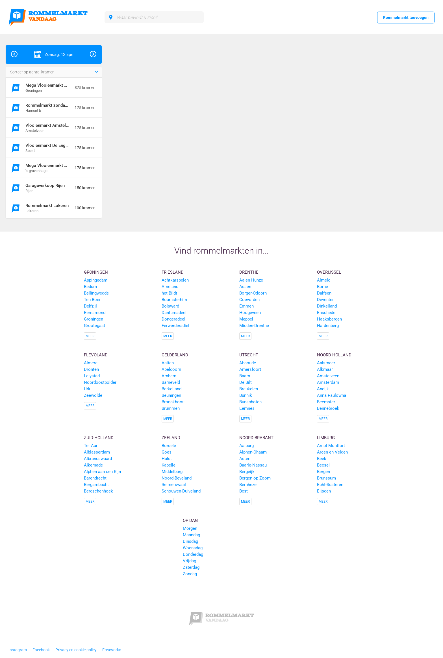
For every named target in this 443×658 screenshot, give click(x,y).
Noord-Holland (334, 355)
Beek (321, 458)
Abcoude (247, 362)
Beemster (326, 401)
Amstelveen (328, 375)
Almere (90, 362)
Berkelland (171, 388)
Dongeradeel (173, 319)
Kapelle (168, 465)
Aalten (168, 362)
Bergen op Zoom (255, 478)
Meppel (246, 319)
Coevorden (249, 299)
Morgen (190, 528)
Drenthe (249, 272)
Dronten (91, 369)
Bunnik (245, 395)
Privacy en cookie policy (76, 650)
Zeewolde (93, 395)
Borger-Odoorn (253, 293)
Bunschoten (250, 401)
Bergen (323, 471)
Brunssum (326, 478)
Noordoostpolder (100, 382)
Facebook (41, 650)
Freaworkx (111, 650)
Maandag (191, 534)
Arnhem (169, 375)
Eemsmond (94, 312)
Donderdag (193, 554)
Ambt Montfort (331, 445)
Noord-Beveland (177, 478)
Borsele (169, 445)
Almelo (324, 280)
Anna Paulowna (331, 395)
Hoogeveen (250, 312)
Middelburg (172, 471)
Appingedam (95, 280)
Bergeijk (247, 471)
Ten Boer (92, 299)
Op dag (190, 520)
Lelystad (92, 375)
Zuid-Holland (99, 437)
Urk (87, 388)
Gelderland (175, 355)
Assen (245, 286)
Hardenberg (328, 325)
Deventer (325, 299)
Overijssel (329, 272)
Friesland (173, 272)
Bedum (90, 286)
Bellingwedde (96, 293)
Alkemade (93, 465)
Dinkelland (327, 306)
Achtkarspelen (175, 280)
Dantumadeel (174, 312)
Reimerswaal (174, 484)
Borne (322, 286)
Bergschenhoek (98, 491)
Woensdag (193, 547)
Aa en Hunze (251, 280)
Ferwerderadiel (175, 325)
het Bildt (169, 293)
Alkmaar (325, 369)
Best (243, 491)
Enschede (326, 312)
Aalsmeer (326, 362)
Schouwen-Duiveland (181, 491)
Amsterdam (328, 382)
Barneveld (171, 382)
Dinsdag (190, 541)
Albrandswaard (98, 458)
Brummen (171, 408)
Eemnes (247, 408)
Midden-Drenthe (254, 325)
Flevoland (96, 355)
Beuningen (171, 395)
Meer (90, 336)
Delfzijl (90, 306)
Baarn (244, 375)
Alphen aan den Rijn (102, 471)
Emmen (246, 306)
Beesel (323, 465)
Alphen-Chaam (253, 452)
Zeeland (171, 437)
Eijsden (324, 491)
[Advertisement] (401, 130)
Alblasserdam (97, 452)
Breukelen (248, 388)
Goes (166, 452)
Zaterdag (191, 567)
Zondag (190, 573)
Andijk (323, 388)
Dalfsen (324, 293)
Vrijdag (189, 560)
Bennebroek (328, 408)
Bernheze (248, 484)
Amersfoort (250, 369)
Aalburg (246, 445)
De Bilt (245, 382)
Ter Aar (90, 445)
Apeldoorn (171, 369)
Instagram (17, 650)
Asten (244, 458)
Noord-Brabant (256, 437)
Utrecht (248, 355)
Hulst (167, 458)
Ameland (170, 286)
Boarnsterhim (174, 299)
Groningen (96, 272)
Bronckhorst (173, 401)
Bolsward (170, 306)
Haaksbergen (329, 319)
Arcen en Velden (332, 452)
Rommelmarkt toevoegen (406, 17)
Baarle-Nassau (253, 465)
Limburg (326, 437)
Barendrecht (95, 478)
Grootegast (94, 325)
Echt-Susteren (330, 484)
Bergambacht (96, 484)
